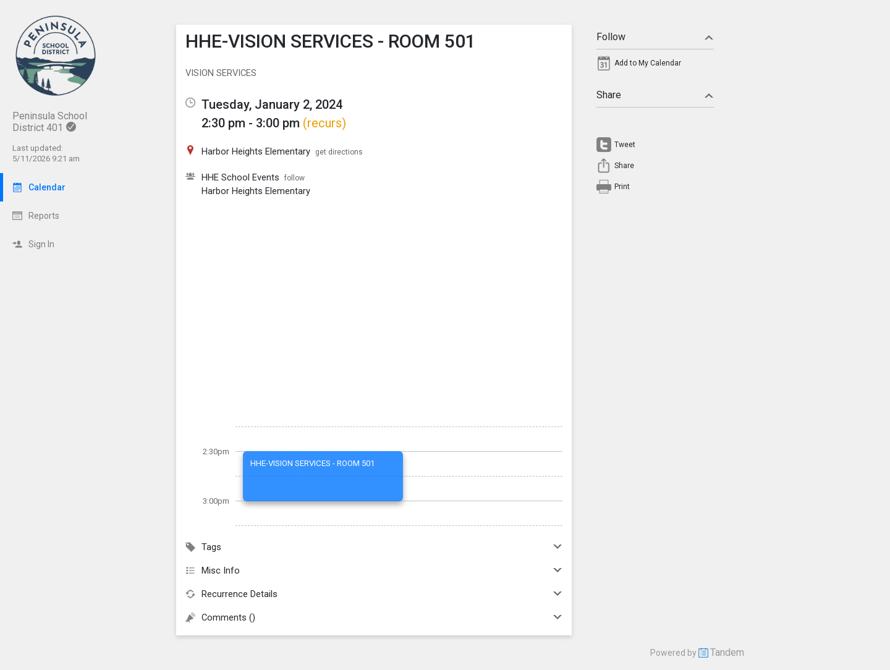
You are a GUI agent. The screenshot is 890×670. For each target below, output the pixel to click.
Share (655, 95)
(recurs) (324, 123)
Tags (373, 547)
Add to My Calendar (647, 63)
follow (294, 178)
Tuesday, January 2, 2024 (271, 104)
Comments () (373, 617)
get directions (339, 152)
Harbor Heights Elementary (255, 191)
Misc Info (373, 570)
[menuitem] (655, 66)
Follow (655, 37)
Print (622, 186)
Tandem (727, 652)
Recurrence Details (373, 594)
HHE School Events (240, 177)
